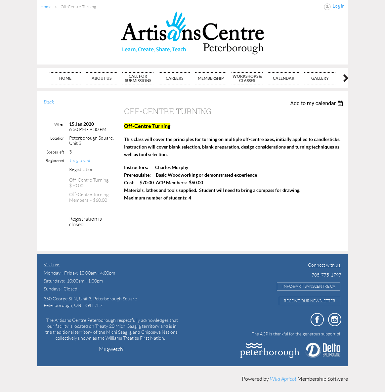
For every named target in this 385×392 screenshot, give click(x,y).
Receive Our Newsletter (309, 301)
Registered (55, 160)
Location (57, 138)
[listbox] (317, 103)
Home (46, 6)
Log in (339, 6)
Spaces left (55, 152)
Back (49, 102)
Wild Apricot (283, 379)
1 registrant (80, 160)
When (59, 124)
